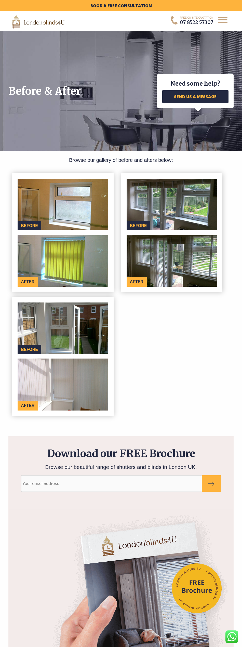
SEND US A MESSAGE (195, 96)
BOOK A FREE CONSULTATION (121, 5)
